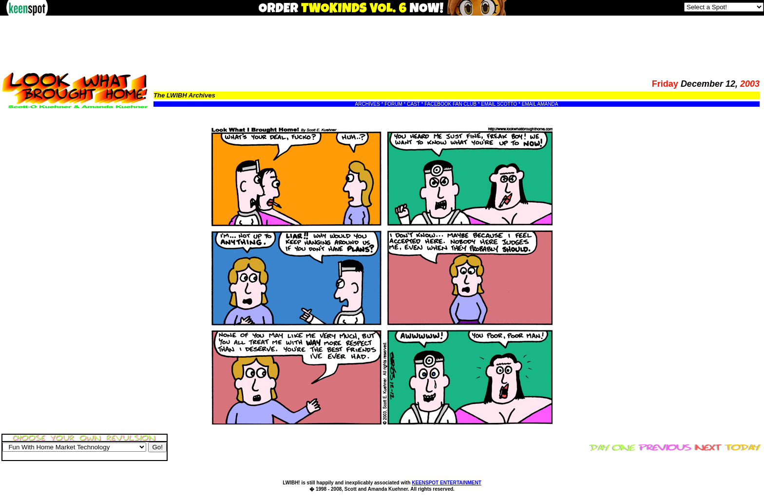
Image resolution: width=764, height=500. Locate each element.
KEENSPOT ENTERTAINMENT (446, 482)
